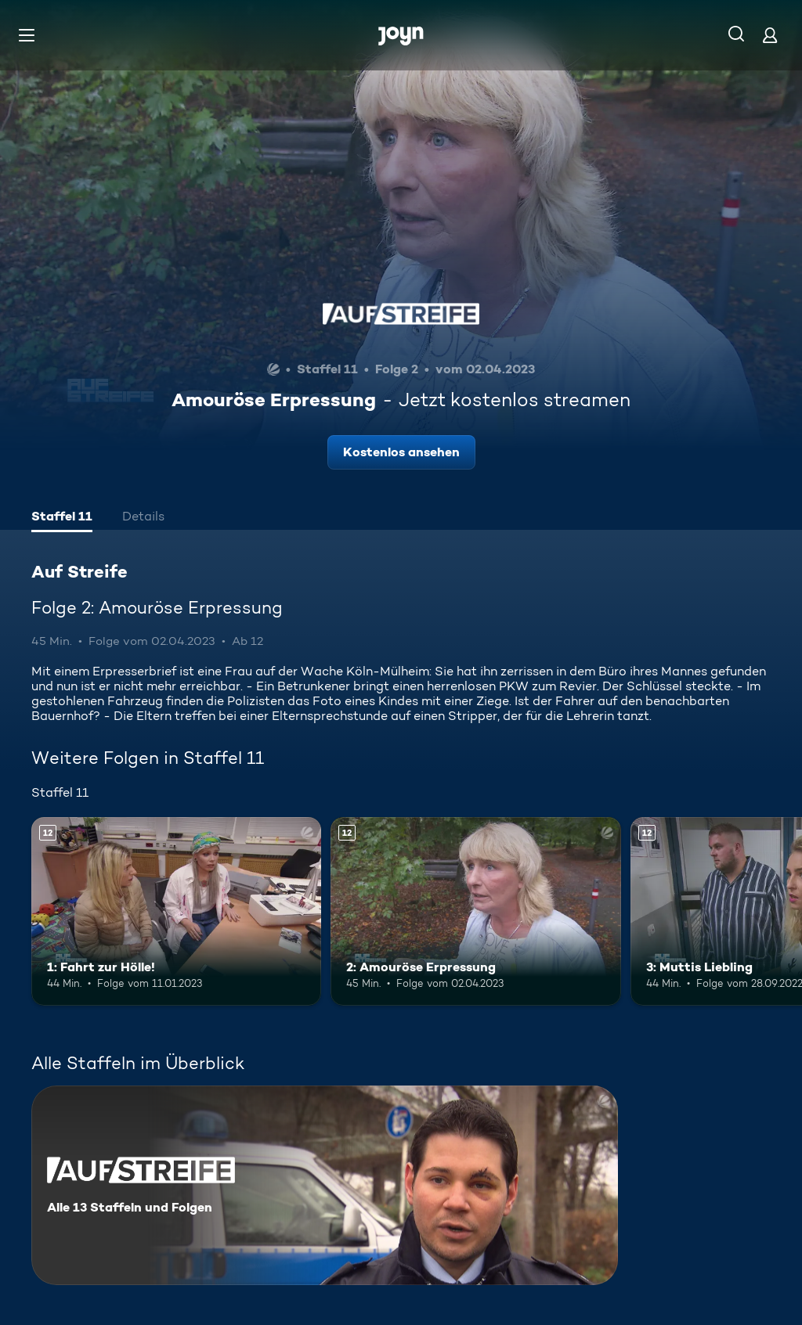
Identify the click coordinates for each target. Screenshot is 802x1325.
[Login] (770, 35)
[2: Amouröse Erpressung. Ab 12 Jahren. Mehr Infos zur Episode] (475, 911)
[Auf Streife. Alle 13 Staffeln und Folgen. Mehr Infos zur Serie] (324, 1185)
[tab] (62, 518)
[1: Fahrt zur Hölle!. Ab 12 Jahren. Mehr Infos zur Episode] (176, 911)
